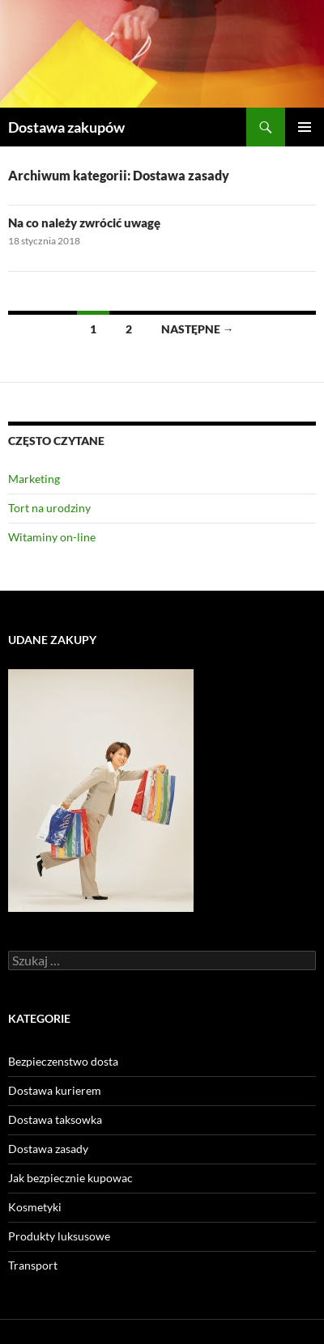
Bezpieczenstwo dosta (63, 1061)
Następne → (197, 329)
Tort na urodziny (49, 508)
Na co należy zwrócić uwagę (84, 222)
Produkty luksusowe (59, 1236)
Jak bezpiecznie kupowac (70, 1178)
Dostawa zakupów (66, 127)
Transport (33, 1265)
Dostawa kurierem (54, 1090)
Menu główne (304, 127)
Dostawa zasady (48, 1148)
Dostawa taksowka (55, 1119)
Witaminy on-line (52, 537)
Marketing (34, 478)
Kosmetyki (35, 1207)
